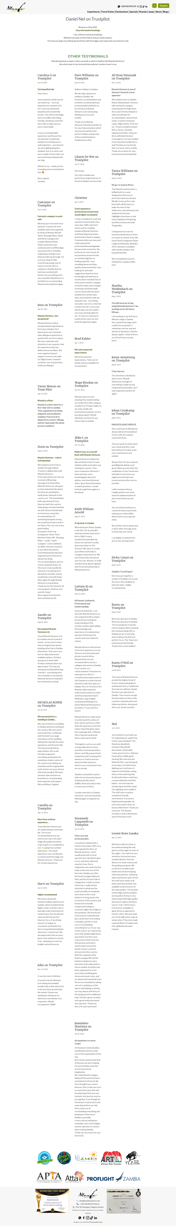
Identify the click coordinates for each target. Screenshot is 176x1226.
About (158, 11)
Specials (134, 11)
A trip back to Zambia (84, 523)
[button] (93, 11)
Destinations (121, 11)
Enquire (164, 5)
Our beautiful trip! (46, 89)
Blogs (166, 11)
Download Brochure (96, 1222)
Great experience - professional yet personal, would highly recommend (87, 211)
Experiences (93, 11)
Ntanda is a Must (45, 400)
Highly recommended (47, 894)
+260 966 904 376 (128, 6)
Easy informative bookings (88, 30)
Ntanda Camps (146, 11)
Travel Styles (107, 11)
